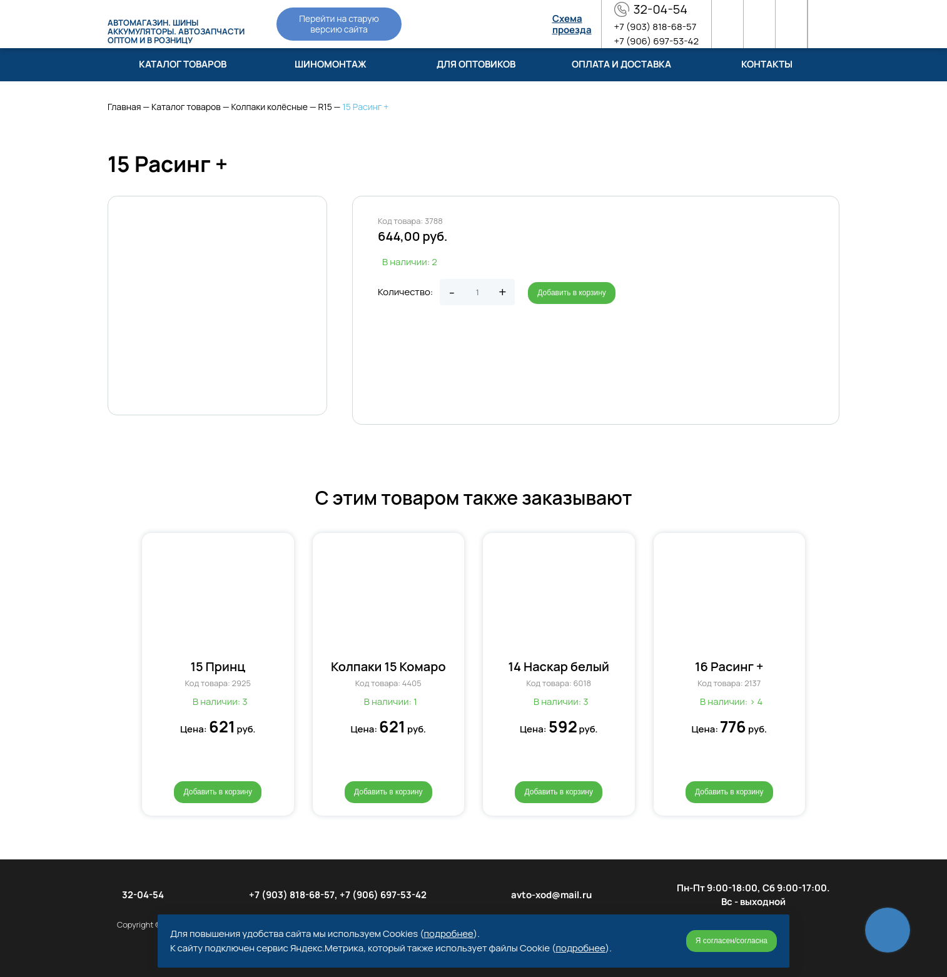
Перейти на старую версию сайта (339, 24)
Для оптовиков (476, 64)
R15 (325, 107)
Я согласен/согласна (731, 940)
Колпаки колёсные (269, 107)
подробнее (448, 933)
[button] (127, 666)
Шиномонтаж (331, 64)
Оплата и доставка (621, 64)
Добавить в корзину (571, 292)
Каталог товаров (186, 107)
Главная (124, 107)
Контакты (767, 64)
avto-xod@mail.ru (551, 894)
